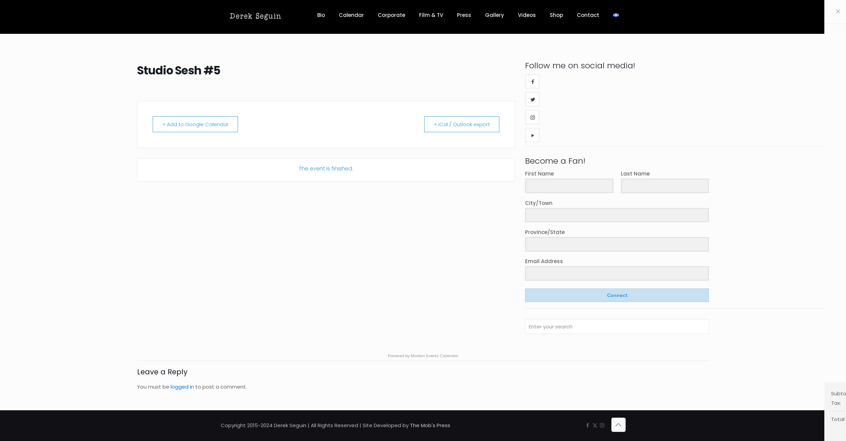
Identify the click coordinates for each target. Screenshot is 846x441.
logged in (182, 386)
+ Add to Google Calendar (195, 124)
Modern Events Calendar (434, 355)
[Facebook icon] (587, 425)
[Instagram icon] (602, 425)
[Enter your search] (617, 326)
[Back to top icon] (618, 425)
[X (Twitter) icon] (595, 425)
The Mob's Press (430, 425)
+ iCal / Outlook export (461, 124)
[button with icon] (532, 81)
